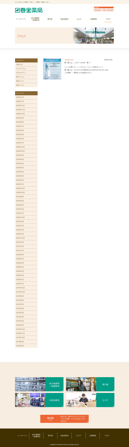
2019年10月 (20, 292)
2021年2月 (20, 246)
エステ (79, 19)
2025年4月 (20, 139)
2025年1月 (20, 143)
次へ (64, 82)
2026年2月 (20, 97)
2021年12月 (20, 238)
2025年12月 (20, 105)
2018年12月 (20, 329)
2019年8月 (20, 300)
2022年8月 (20, 221)
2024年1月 (20, 184)
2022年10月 (20, 217)
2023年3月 (20, 205)
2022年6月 (20, 230)
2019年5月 (20, 313)
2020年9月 (20, 255)
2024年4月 (20, 172)
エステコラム (21, 69)
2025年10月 (20, 114)
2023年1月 (20, 213)
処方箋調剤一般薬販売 (35, 19)
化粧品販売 (64, 19)
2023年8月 (20, 197)
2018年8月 (20, 346)
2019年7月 (20, 304)
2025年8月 (20, 122)
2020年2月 (20, 279)
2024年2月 (20, 180)
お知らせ (19, 64)
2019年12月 (20, 288)
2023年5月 (20, 201)
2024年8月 (20, 159)
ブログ (108, 19)
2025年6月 (20, 130)
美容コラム (20, 81)
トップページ (21, 19)
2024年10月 (20, 151)
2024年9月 (20, 155)
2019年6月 (20, 308)
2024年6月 (20, 163)
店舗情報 (93, 19)
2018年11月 (20, 333)
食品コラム (20, 85)
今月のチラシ (21, 73)
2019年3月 (20, 321)
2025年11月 (20, 110)
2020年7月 (20, 259)
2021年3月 (20, 242)
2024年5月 (20, 168)
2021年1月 (20, 250)
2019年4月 (20, 317)
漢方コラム (20, 77)
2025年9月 (20, 118)
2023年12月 (20, 188)
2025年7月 (20, 126)
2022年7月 (20, 226)
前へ (92, 82)
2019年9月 (20, 296)
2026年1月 (20, 101)
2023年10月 (20, 192)
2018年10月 (20, 337)
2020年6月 (20, 263)
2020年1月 (20, 284)
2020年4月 (20, 271)
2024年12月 (20, 147)
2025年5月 (20, 134)
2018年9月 (20, 342)
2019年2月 (20, 325)
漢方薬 (49, 19)
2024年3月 (20, 176)
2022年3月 (20, 234)
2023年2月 (20, 209)
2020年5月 (20, 267)
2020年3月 (20, 275)
